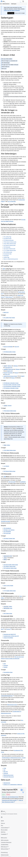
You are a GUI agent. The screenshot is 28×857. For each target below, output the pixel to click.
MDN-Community (5, 840)
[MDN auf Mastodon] (8, 817)
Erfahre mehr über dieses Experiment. (12, 10)
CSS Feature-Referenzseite (9, 248)
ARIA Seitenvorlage (7, 613)
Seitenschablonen (5, 66)
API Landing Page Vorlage (9, 317)
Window (13, 377)
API (4, 268)
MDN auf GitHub (4, 849)
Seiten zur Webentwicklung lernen (10, 259)
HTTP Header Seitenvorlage (9, 590)
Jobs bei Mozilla (4, 827)
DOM (4, 663)
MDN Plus (3, 832)
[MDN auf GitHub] (1, 817)
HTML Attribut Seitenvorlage (9, 450)
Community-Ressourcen (8, 776)
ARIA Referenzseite (7, 252)
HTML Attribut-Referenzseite (9, 243)
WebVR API (6, 312)
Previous (8, 629)
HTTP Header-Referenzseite (9, 250)
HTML (4, 768)
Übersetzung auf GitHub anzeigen (9, 800)
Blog (2, 825)
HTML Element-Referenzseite (9, 242)
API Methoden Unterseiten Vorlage (10, 383)
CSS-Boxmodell (11, 481)
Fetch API (17, 346)
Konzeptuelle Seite (7, 253)
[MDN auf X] (6, 817)
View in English (11, 13)
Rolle (21, 596)
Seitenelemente (6, 782)
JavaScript (5, 773)
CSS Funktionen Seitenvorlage (10, 568)
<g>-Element (6, 466)
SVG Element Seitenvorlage (9, 471)
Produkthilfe (3, 834)
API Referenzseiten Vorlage (9, 351)
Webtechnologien (5, 854)
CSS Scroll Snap (7, 533)
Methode (7, 365)
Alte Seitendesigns (6, 62)
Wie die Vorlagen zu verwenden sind (9, 60)
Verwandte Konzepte (5, 521)
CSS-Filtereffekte (7, 531)
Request (16, 372)
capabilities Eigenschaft (8, 369)
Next (2, 629)
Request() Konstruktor (8, 372)
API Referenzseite (7, 238)
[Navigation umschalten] (25, 1)
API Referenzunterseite (8, 240)
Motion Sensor (9, 297)
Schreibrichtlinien (4, 844)
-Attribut (6, 445)
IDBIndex (15, 365)
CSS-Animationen (7, 528)
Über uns (3, 823)
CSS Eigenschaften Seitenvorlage (10, 564)
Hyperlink (5, 667)
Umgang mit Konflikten (8, 637)
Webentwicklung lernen (12, 704)
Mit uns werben (4, 829)
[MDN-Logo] (3, 811)
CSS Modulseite (6, 247)
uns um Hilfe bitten (12, 201)
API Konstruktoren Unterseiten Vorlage (11, 386)
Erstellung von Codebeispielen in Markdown (12, 784)
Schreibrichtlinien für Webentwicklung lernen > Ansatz (13, 757)
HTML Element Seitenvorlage (9, 410)
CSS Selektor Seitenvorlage (9, 566)
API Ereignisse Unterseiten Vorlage (10, 388)
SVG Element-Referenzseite (9, 245)
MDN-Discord (4, 846)
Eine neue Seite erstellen (7, 58)
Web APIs (5, 771)
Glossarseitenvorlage (7, 672)
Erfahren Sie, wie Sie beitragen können (10, 796)
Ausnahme (5, 665)
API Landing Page (7, 236)
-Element (7, 405)
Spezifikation (23, 481)
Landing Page (6, 257)
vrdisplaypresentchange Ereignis (10, 376)
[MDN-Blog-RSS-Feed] (10, 817)
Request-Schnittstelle (8, 346)
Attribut (2, 597)
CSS (5, 476)
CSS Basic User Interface (8, 530)
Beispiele (4, 765)
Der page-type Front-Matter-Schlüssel (10, 64)
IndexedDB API (8, 367)
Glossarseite (6, 255)
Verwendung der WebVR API (9, 634)
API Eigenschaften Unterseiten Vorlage (11, 384)
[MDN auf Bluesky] (4, 817)
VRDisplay (17, 369)
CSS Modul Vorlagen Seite (9, 538)
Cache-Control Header (8, 585)
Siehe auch (4, 68)
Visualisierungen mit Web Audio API (11, 636)
